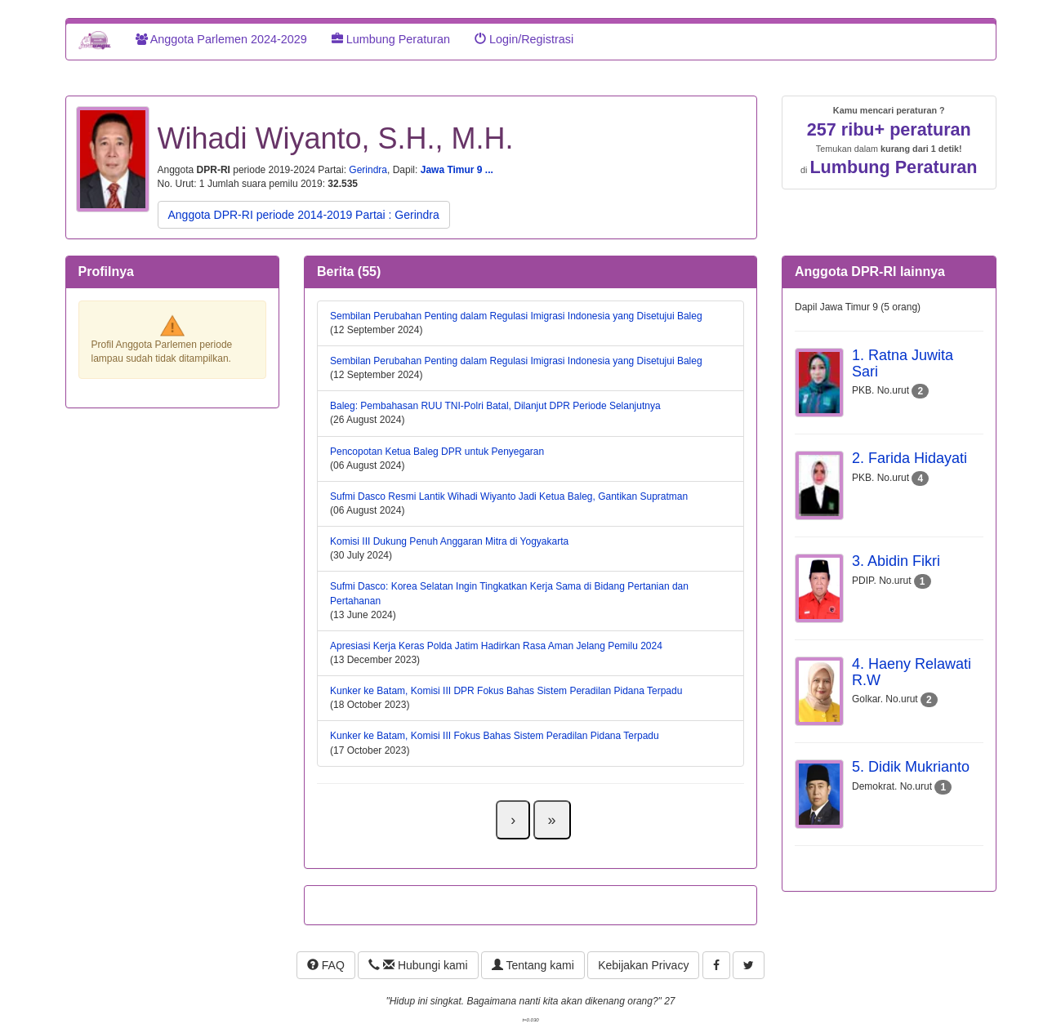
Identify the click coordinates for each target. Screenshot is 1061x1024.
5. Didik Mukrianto (911, 767)
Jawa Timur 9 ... (457, 170)
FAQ (326, 965)
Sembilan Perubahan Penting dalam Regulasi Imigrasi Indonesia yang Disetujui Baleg (516, 316)
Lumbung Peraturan (391, 39)
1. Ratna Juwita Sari (902, 363)
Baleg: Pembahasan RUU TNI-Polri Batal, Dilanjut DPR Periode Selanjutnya (495, 406)
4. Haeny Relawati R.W (911, 672)
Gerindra (368, 170)
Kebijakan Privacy (643, 965)
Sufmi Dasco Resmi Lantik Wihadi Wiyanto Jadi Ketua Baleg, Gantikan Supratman (509, 496)
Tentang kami (533, 965)
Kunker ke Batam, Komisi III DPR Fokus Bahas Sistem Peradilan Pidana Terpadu (506, 691)
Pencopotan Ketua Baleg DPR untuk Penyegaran (437, 451)
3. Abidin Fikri (896, 561)
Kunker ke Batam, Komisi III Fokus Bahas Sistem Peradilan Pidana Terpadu (494, 735)
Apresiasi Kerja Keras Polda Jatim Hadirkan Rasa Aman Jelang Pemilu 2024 (496, 646)
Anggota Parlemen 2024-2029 (221, 39)
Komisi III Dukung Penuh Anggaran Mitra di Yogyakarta (449, 541)
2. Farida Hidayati (909, 458)
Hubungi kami (417, 965)
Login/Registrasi (524, 39)
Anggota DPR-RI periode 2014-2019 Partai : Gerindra (303, 214)
